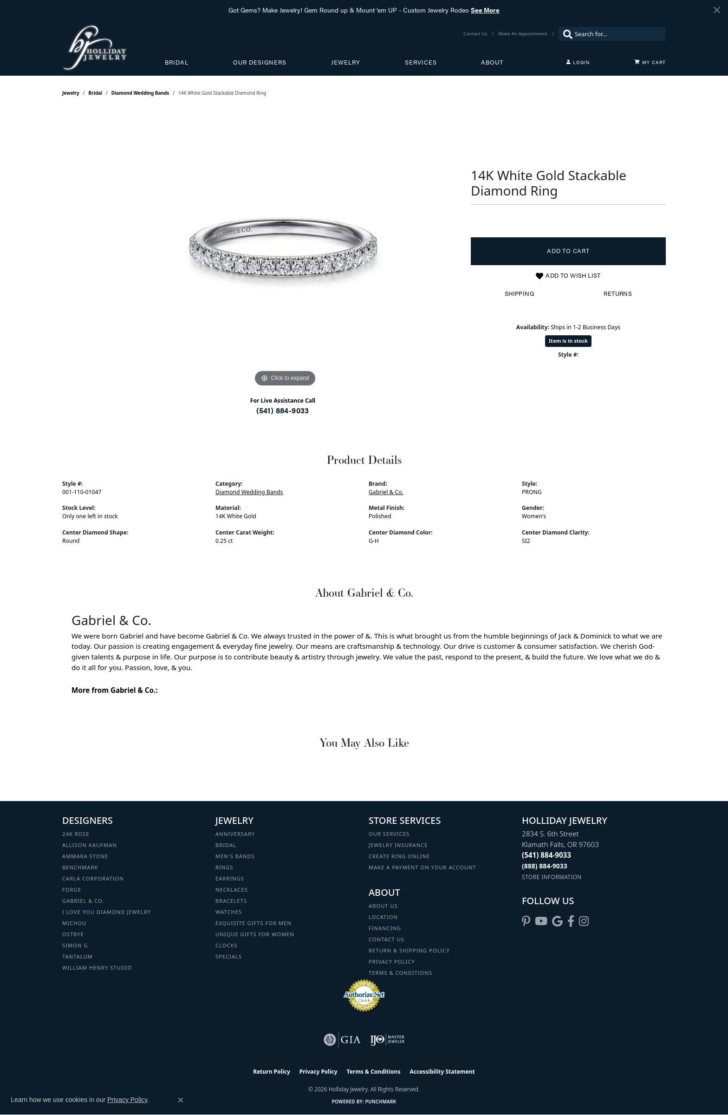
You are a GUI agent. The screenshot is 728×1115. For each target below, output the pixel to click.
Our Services (389, 833)
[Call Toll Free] (544, 865)
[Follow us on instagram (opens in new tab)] (584, 921)
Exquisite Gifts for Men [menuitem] (253, 922)
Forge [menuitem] (71, 889)
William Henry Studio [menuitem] (97, 967)
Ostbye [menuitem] (73, 934)
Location (383, 916)
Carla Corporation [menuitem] (93, 878)
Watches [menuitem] (228, 911)
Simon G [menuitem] (75, 945)
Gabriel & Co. (386, 492)
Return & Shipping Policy (409, 950)
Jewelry (345, 62)
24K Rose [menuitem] (76, 833)
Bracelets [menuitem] (231, 900)
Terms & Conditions (400, 972)
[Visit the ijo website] (387, 1039)
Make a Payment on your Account (422, 867)
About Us (383, 905)
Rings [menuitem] (224, 867)
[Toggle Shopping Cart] (650, 62)
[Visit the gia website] (342, 1039)
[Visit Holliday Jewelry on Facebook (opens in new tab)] (570, 921)
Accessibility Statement (442, 1072)
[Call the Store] (546, 855)
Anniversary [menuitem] (235, 833)
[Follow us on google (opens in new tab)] (557, 921)
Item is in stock (568, 340)
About (492, 62)
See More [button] (485, 9)
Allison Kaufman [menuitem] (89, 844)
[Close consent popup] (180, 1100)
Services (421, 62)
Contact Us (386, 939)
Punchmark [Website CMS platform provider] (380, 1101)
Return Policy (271, 1072)
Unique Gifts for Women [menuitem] (254, 934)
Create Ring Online (399, 856)
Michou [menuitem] (74, 922)
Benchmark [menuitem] (80, 867)
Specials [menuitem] (228, 956)
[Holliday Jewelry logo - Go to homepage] (113, 47)
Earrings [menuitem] (229, 878)
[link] (476, 34)
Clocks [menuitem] (226, 945)
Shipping (519, 293)
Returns (618, 293)
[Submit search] (565, 34)
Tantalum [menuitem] (77, 956)
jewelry (70, 93)
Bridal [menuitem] (225, 844)
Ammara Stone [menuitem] (85, 856)
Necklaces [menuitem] (231, 889)
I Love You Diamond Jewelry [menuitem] (106, 911)
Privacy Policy (392, 961)
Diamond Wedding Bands (140, 93)
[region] (285, 250)
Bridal (176, 62)
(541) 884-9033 (282, 410)
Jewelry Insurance (398, 844)
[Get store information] (552, 877)
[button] (578, 62)
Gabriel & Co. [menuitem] (83, 900)
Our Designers (259, 62)
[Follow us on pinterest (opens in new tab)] (526, 921)
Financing (385, 928)
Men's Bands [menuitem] (235, 856)
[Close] (716, 10)
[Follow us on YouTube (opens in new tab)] (541, 921)
